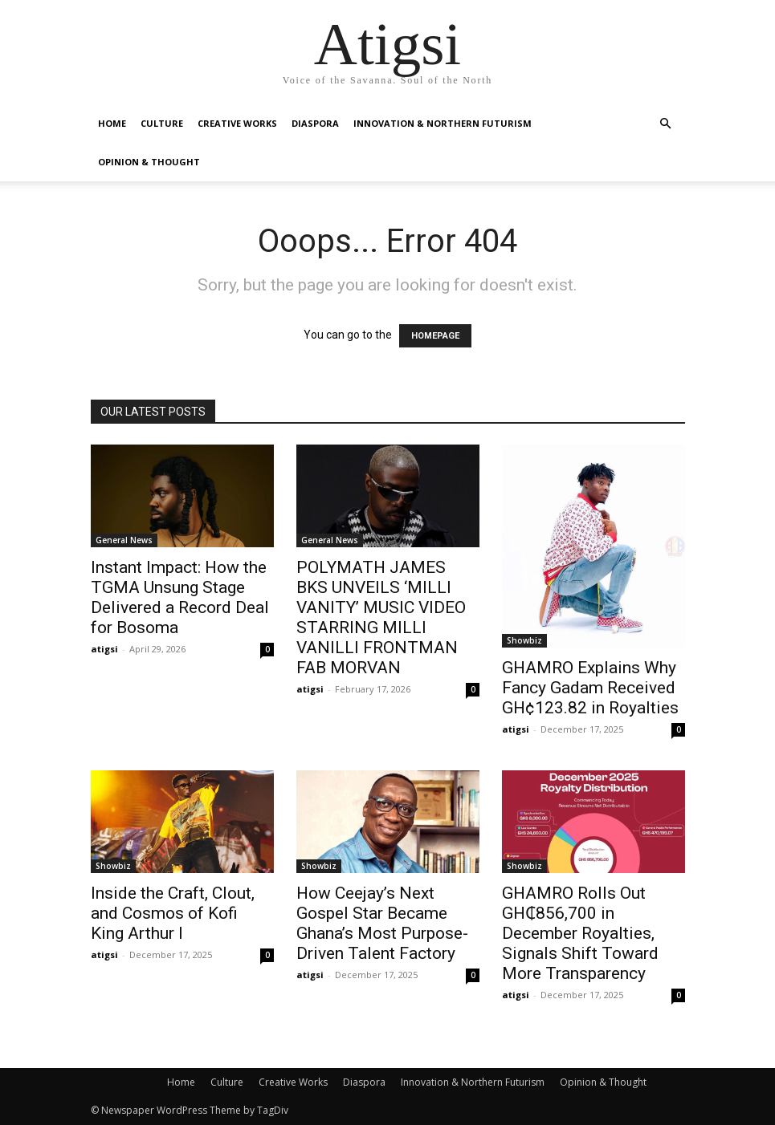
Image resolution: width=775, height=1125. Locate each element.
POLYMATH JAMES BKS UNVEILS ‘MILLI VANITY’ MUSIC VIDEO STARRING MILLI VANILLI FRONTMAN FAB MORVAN (381, 617)
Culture (162, 123)
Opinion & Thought (149, 162)
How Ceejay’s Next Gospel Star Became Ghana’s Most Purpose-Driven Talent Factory (382, 923)
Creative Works (237, 123)
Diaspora (315, 123)
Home (112, 123)
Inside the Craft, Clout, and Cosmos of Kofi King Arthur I (173, 913)
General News (124, 540)
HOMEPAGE (435, 336)
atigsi (104, 649)
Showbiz (524, 640)
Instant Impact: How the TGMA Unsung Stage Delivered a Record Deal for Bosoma (180, 597)
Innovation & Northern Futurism (442, 123)
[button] (666, 124)
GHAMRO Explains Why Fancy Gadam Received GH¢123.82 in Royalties (590, 687)
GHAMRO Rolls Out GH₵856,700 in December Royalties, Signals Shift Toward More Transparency (580, 933)
